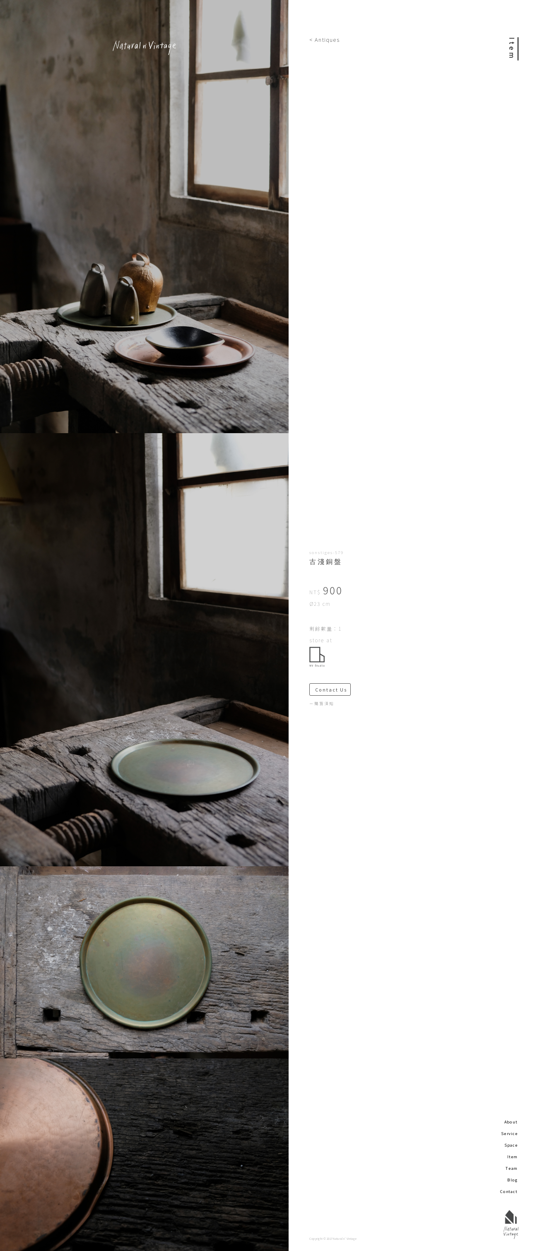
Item (512, 1156)
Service (509, 1133)
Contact (509, 1191)
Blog (512, 1180)
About (511, 1122)
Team (512, 1168)
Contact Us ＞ (333, 690)
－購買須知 (321, 703)
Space (511, 1145)
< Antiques (324, 39)
